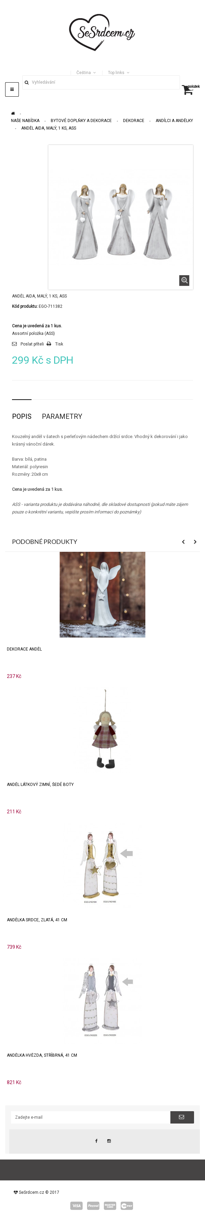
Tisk (59, 344)
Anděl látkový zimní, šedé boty (40, 784)
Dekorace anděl (24, 649)
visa (76, 1206)
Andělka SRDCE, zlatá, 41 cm (37, 920)
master (110, 1206)
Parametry (62, 416)
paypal (93, 1206)
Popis (22, 416)
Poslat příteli (32, 344)
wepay (127, 1206)
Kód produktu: (25, 306)
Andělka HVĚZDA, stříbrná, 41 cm (42, 1055)
